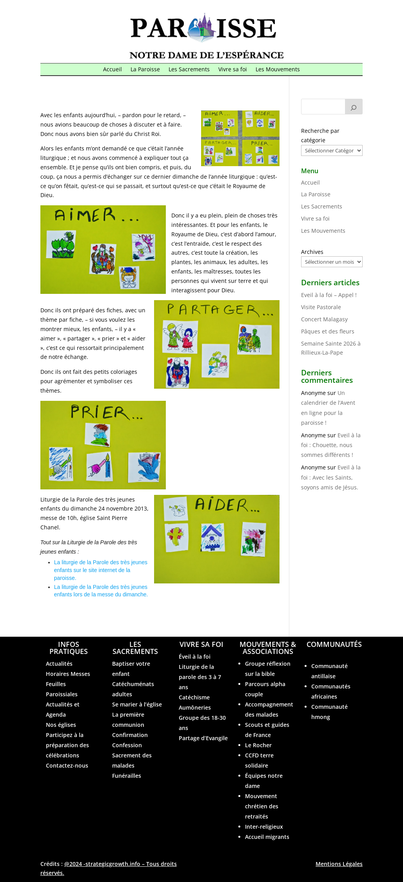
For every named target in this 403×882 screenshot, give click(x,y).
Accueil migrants (267, 836)
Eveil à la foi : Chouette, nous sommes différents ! (331, 444)
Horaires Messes (68, 673)
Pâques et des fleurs (327, 331)
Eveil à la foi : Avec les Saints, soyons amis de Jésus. (331, 477)
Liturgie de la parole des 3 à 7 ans (200, 677)
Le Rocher (258, 745)
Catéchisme (194, 697)
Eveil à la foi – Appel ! (329, 295)
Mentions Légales (339, 864)
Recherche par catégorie (320, 135)
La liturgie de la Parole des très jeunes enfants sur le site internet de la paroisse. (100, 570)
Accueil (112, 70)
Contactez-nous (67, 765)
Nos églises (61, 724)
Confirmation (130, 735)
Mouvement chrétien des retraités (261, 806)
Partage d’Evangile (203, 738)
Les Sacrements (189, 70)
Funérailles (126, 775)
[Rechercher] (354, 106)
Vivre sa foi (232, 70)
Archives (312, 251)
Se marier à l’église (137, 704)
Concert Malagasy (324, 319)
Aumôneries (195, 707)
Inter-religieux (264, 826)
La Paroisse (145, 70)
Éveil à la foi (195, 656)
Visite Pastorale (321, 307)
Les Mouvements (278, 70)
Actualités (59, 663)
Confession (127, 745)
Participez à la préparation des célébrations (67, 745)
